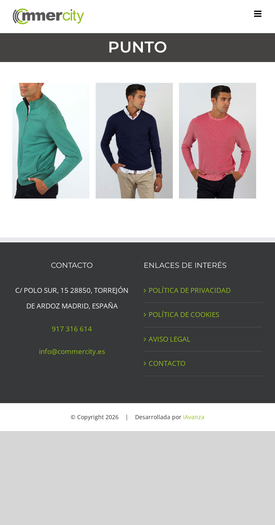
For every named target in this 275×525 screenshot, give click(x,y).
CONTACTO (167, 363)
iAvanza (193, 417)
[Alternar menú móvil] (258, 13)
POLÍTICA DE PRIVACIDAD (190, 290)
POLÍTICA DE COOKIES (184, 314)
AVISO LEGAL (169, 339)
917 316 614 (72, 328)
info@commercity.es (72, 351)
